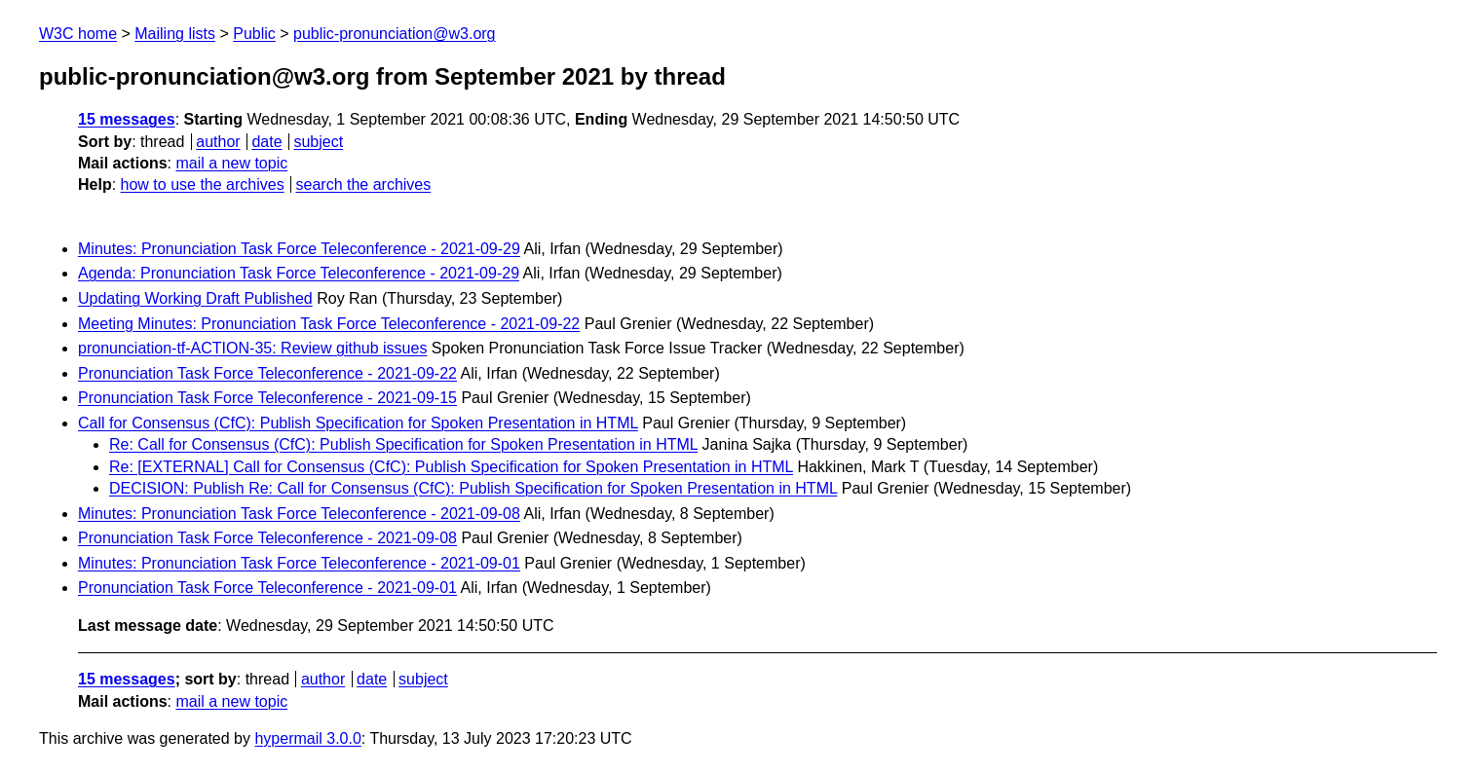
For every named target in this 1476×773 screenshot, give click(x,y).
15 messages (126, 119)
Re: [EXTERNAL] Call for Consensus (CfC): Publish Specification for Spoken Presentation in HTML (451, 467)
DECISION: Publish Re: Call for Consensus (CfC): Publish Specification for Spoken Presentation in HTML (473, 488)
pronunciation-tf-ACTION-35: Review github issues (252, 348)
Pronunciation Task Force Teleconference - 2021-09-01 (267, 587)
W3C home (78, 33)
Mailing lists (174, 33)
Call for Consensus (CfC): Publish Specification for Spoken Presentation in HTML (358, 423)
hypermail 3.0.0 (307, 738)
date (266, 141)
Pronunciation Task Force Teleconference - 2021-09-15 (267, 397)
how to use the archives (202, 184)
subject (318, 141)
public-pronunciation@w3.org (394, 33)
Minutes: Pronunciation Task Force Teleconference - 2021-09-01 (299, 563)
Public (254, 33)
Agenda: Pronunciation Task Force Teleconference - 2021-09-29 (298, 273)
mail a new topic (231, 163)
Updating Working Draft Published (195, 298)
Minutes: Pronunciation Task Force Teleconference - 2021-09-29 (299, 248)
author (218, 141)
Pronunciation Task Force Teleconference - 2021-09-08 (267, 538)
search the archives (364, 184)
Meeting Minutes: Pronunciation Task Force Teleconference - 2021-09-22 (329, 323)
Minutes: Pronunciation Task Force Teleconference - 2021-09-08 (299, 513)
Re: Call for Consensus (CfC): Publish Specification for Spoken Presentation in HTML (403, 444)
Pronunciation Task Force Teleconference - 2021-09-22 (267, 373)
